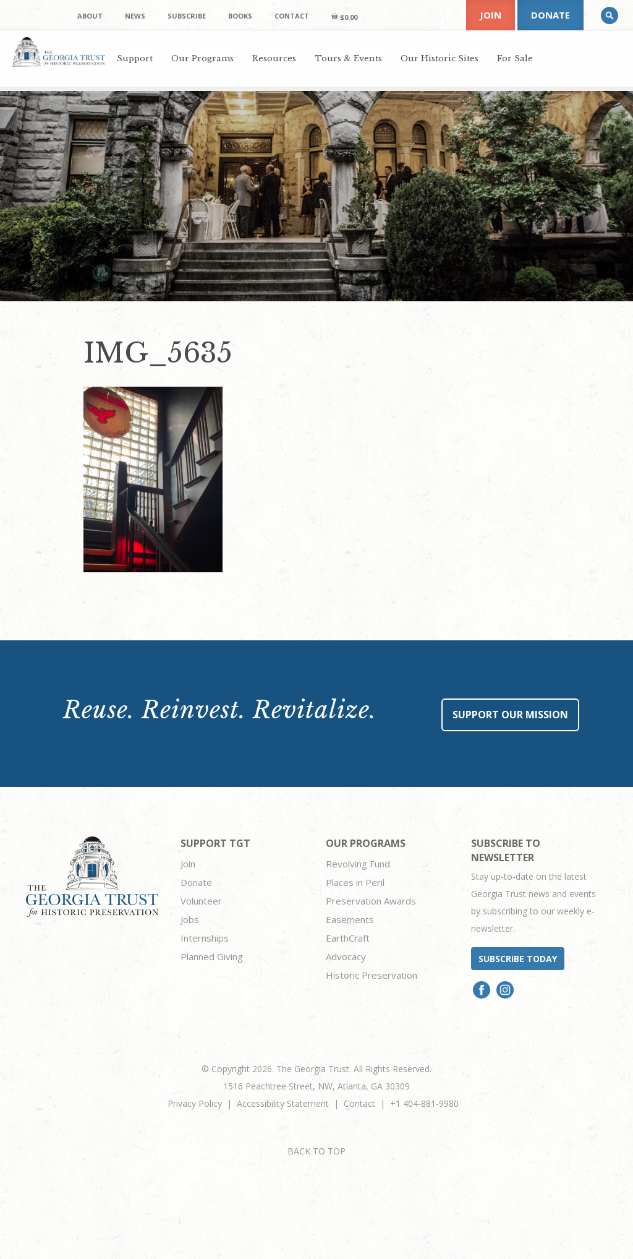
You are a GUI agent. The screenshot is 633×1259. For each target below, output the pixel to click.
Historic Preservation (371, 975)
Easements (350, 919)
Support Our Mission (510, 714)
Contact (359, 1103)
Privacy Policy (195, 1103)
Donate (550, 15)
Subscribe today (517, 959)
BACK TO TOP (316, 1151)
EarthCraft (348, 938)
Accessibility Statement (283, 1103)
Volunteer (201, 901)
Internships (205, 938)
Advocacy (346, 956)
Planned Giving (212, 956)
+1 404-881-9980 (424, 1103)
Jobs (190, 919)
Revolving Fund (358, 863)
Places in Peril (355, 882)
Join (490, 15)
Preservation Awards (371, 901)
